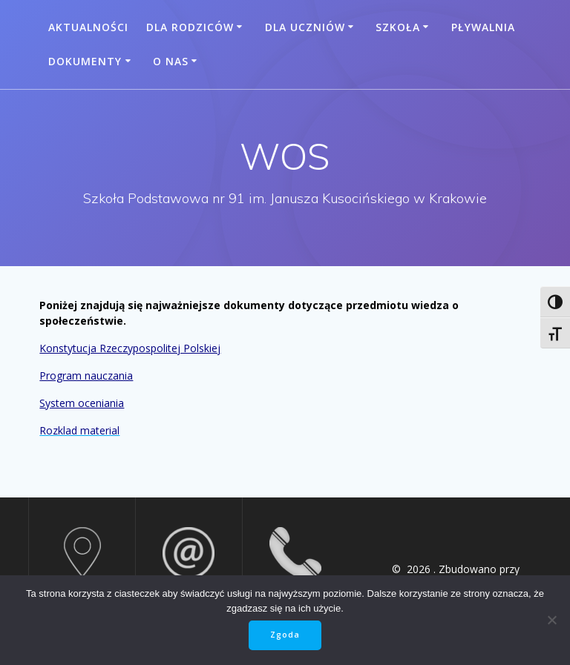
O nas (171, 61)
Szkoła (398, 27)
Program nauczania (86, 375)
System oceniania (81, 403)
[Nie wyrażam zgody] (551, 619)
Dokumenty (85, 61)
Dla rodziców (190, 27)
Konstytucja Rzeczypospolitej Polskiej (129, 348)
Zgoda (285, 634)
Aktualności (88, 27)
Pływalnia (483, 27)
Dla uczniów (305, 27)
